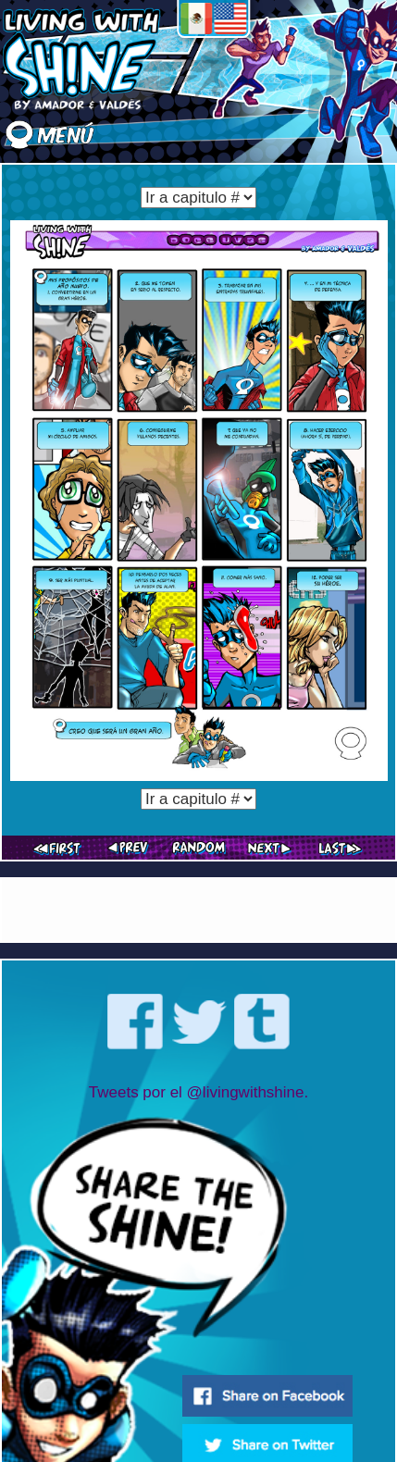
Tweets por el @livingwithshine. (198, 1092)
